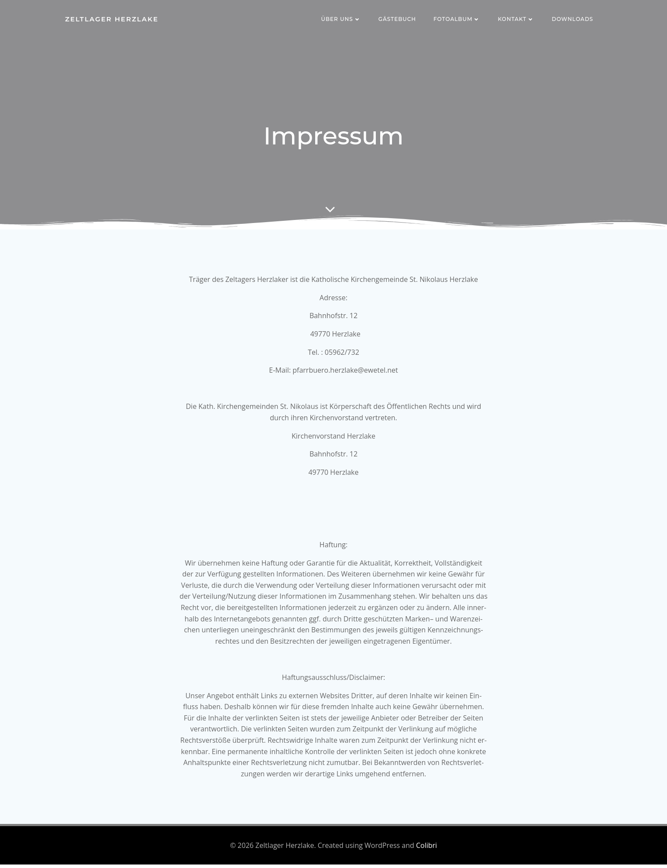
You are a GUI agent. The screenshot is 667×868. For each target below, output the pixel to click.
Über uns (341, 19)
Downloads (573, 19)
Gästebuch (397, 19)
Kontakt (516, 19)
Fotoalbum (457, 19)
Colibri (426, 849)
